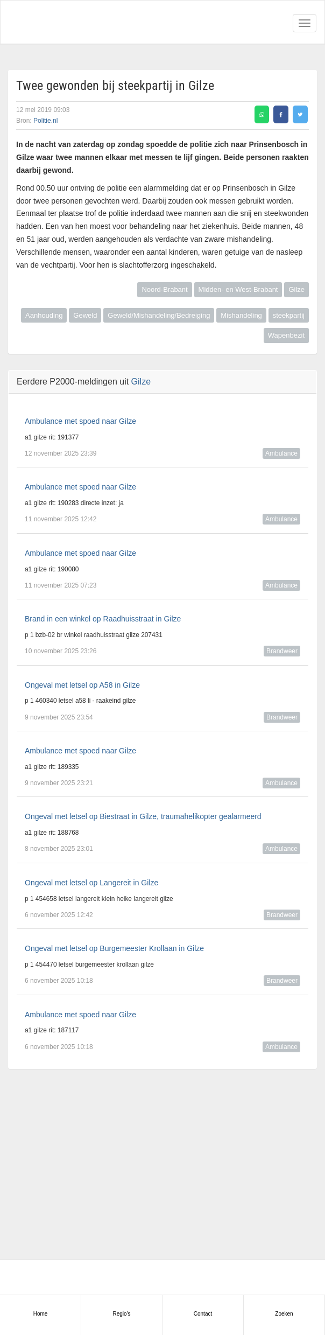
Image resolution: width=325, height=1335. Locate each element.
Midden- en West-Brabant (238, 289)
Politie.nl (45, 120)
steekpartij (289, 315)
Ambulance (281, 453)
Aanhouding (43, 315)
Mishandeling (241, 315)
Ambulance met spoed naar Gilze (80, 421)
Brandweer (282, 651)
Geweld (85, 315)
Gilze (296, 289)
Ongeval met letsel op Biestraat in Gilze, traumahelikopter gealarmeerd (143, 816)
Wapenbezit (286, 335)
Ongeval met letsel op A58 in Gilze (82, 685)
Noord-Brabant (164, 289)
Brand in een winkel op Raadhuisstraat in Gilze (103, 618)
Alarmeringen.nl (54, 22)
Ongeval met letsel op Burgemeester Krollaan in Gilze (114, 948)
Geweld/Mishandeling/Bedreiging (159, 315)
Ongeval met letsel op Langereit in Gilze (91, 882)
